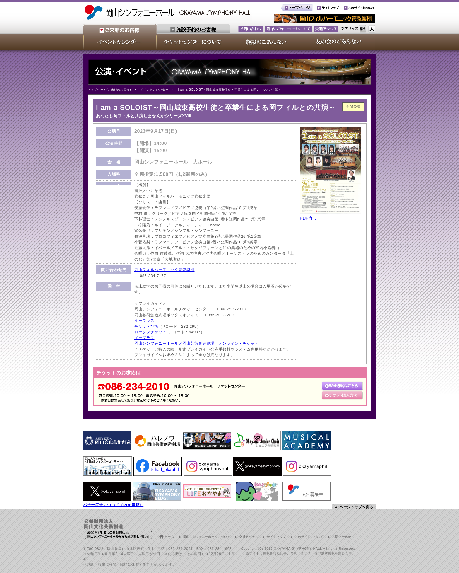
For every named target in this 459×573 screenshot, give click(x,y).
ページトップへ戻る (356, 507)
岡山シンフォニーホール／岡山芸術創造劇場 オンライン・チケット (196, 343)
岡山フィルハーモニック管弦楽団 (164, 270)
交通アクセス (248, 536)
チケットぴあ (146, 326)
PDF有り (308, 218)
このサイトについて (309, 536)
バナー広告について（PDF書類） (113, 505)
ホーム (169, 536)
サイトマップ (276, 536)
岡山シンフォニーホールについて (206, 536)
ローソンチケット (150, 332)
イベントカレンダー (154, 89)
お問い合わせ (341, 536)
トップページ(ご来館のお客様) (109, 89)
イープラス (144, 320)
